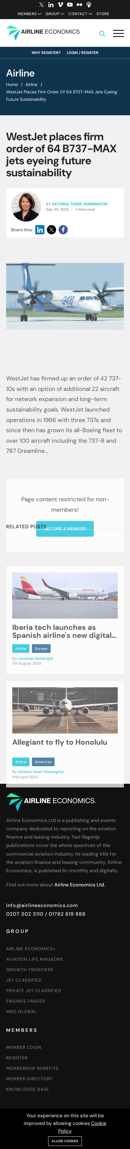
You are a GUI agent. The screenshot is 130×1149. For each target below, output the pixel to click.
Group (52, 13)
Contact (78, 13)
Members (27, 13)
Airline (31, 84)
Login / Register (82, 52)
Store (103, 13)
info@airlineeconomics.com (42, 905)
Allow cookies (65, 1141)
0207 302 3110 (25, 914)
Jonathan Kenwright (35, 707)
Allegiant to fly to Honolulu (59, 790)
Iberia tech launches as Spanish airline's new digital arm (62, 684)
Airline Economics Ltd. (79, 884)
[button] (118, 34)
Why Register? (46, 52)
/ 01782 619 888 (65, 914)
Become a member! (65, 609)
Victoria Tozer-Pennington (80, 208)
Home (12, 84)
